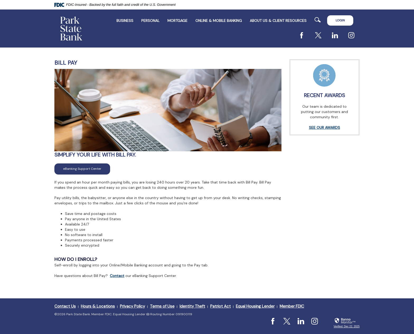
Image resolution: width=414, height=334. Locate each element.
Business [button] (124, 20)
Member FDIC (292, 306)
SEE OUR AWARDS (324, 127)
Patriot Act (220, 306)
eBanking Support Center (86, 168)
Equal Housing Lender (255, 306)
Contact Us (65, 306)
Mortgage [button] (177, 20)
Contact (117, 275)
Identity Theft (192, 306)
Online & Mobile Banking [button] (218, 20)
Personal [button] (150, 20)
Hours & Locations (98, 306)
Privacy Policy (132, 306)
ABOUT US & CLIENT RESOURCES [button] (278, 20)
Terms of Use (162, 306)
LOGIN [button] (340, 20)
